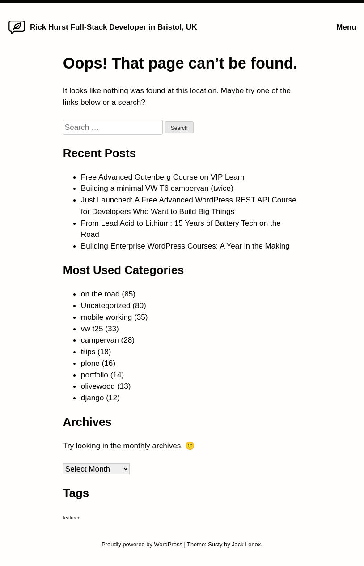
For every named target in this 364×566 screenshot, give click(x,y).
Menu (346, 26)
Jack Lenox (246, 544)
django (92, 397)
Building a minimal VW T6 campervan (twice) (157, 188)
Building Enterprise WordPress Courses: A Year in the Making (185, 245)
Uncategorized (106, 305)
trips (88, 351)
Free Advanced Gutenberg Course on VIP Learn (163, 176)
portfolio (94, 374)
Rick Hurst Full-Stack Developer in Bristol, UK (113, 26)
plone (90, 363)
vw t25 (92, 328)
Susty (215, 544)
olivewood (98, 386)
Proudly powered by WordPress (143, 544)
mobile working (106, 317)
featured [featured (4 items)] (71, 517)
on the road (100, 293)
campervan (100, 339)
